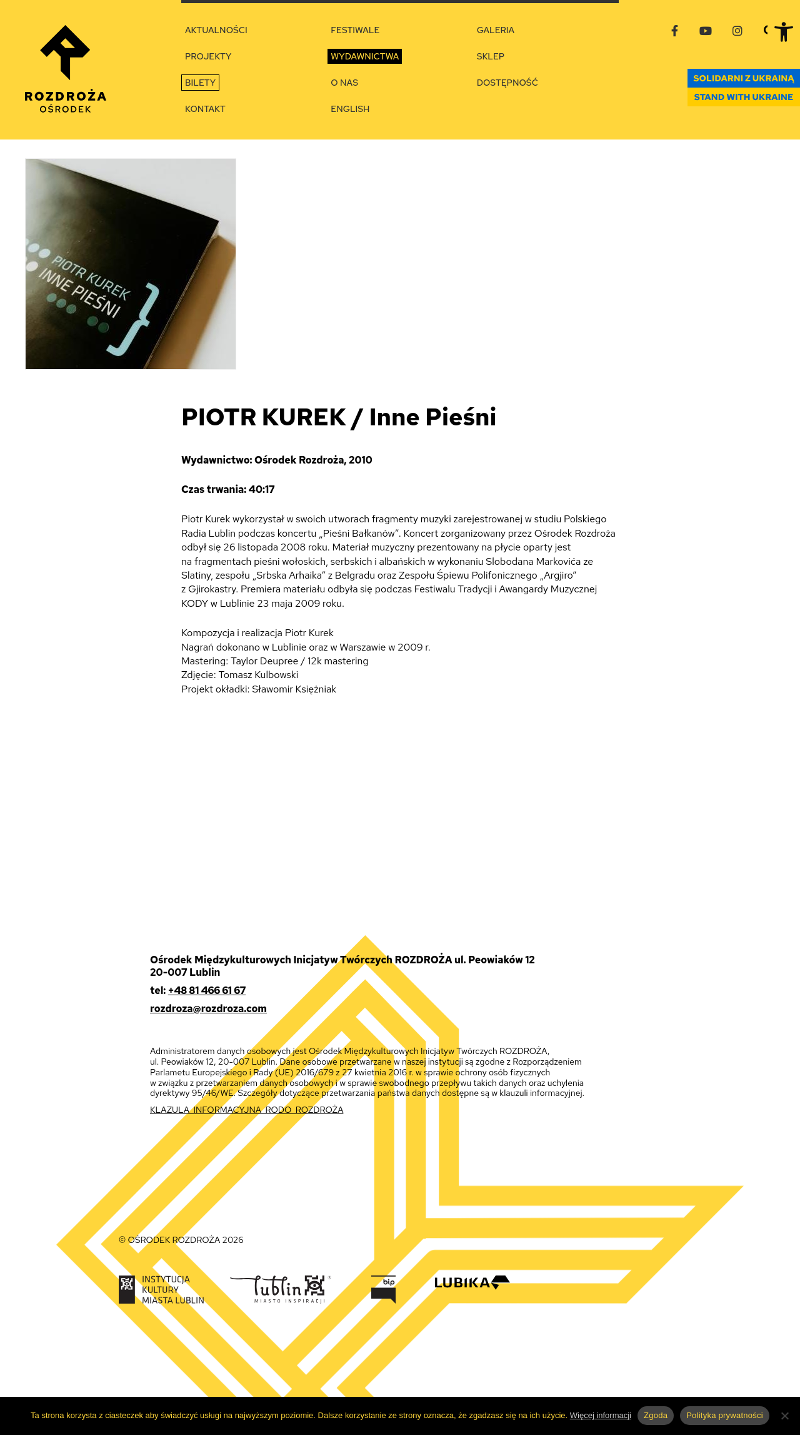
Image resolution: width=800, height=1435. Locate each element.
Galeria (495, 30)
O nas (344, 82)
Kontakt (205, 108)
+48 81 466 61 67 (207, 990)
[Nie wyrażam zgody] (784, 1415)
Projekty (208, 56)
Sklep (490, 56)
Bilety (200, 82)
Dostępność (507, 82)
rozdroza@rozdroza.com (208, 1008)
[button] (784, 32)
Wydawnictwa (365, 56)
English (350, 108)
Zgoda (656, 1415)
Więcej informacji (600, 1415)
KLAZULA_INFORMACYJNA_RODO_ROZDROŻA (246, 1109)
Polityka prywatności (724, 1415)
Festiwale (355, 30)
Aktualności (216, 30)
